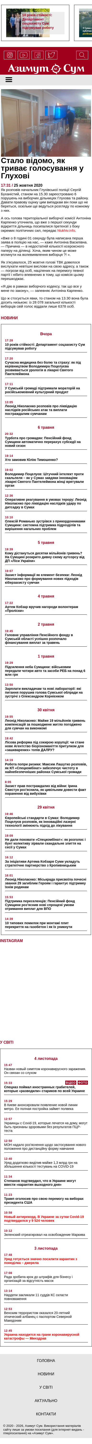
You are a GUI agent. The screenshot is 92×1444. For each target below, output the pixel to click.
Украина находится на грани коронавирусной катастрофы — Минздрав (41, 1336)
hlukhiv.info (66, 230)
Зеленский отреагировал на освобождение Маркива (44, 1235)
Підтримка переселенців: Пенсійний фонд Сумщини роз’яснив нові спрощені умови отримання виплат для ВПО (40, 905)
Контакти (46, 1414)
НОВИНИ (9, 318)
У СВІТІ (6, 1042)
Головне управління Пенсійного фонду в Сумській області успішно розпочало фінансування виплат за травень (39, 639)
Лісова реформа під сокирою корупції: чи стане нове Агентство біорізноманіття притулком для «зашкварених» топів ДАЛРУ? (44, 746)
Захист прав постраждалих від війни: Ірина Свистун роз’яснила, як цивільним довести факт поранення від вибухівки (45, 789)
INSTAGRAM (11, 941)
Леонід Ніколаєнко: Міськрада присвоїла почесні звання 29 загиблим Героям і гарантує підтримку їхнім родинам (45, 883)
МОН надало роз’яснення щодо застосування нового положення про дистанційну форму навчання (45, 1146)
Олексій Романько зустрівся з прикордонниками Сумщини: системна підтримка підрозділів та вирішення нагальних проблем (45, 525)
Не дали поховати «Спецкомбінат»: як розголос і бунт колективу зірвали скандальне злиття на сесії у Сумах (45, 843)
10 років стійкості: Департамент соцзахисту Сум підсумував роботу (38, 21)
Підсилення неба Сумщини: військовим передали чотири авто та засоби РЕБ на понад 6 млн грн (45, 670)
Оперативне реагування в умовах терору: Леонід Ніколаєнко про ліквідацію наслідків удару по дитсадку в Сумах (46, 503)
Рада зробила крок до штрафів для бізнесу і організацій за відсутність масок (38, 1279)
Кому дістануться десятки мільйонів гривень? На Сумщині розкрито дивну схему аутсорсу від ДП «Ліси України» (45, 557)
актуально (46, 1401)
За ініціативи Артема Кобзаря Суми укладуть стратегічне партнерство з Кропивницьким (42, 863)
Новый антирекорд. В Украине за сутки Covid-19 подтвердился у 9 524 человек (44, 1218)
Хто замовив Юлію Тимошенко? (31, 460)
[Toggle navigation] (9, 80)
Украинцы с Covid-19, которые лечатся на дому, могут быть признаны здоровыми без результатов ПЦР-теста (45, 1127)
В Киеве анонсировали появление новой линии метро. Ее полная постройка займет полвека (40, 1107)
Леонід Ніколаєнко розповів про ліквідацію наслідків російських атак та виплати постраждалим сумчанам (41, 410)
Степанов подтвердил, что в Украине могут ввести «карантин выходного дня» (40, 1182)
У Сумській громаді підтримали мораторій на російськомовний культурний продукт (42, 390)
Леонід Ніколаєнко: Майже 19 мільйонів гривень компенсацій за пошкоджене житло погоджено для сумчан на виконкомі (45, 724)
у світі (46, 1387)
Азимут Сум (42, 1433)
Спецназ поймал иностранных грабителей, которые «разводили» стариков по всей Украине (44, 1089)
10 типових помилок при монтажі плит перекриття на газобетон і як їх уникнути (38, 925)
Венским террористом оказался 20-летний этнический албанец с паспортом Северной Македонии (38, 1316)
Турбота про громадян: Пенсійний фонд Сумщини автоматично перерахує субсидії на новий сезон (43, 442)
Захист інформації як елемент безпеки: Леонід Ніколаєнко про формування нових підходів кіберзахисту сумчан (43, 578)
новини (46, 1374)
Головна (46, 1361)
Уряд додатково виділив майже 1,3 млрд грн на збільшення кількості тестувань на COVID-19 (40, 1164)
